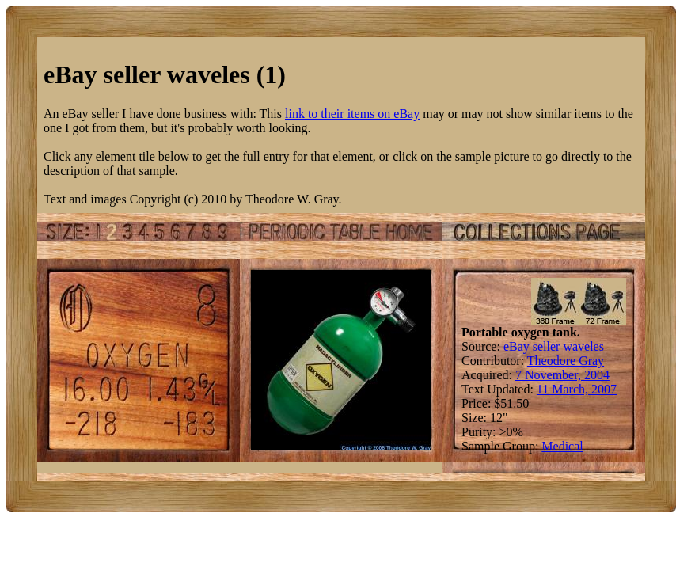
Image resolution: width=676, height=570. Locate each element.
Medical (562, 446)
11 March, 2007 (577, 389)
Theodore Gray (565, 360)
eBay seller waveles (553, 346)
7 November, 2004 (562, 375)
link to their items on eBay (352, 113)
